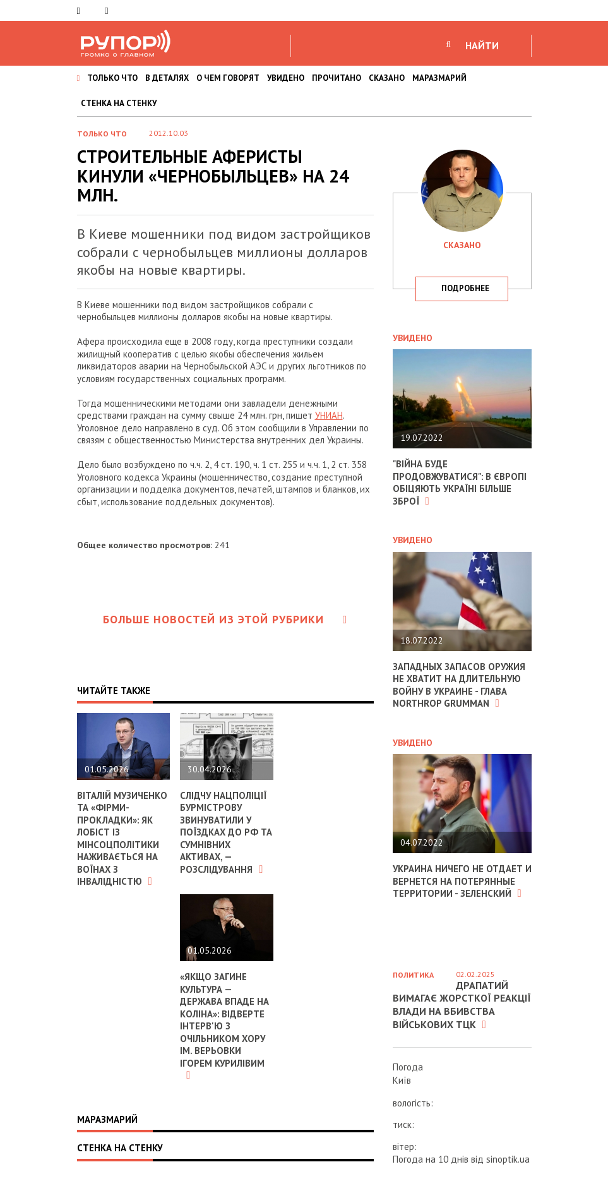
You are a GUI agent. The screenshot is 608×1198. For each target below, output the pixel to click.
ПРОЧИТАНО (336, 78)
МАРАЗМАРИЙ (439, 78)
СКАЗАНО (387, 78)
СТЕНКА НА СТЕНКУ (119, 103)
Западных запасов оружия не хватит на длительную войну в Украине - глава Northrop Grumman (460, 685)
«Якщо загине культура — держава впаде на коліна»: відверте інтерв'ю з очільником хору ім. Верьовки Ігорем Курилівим (224, 1026)
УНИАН (329, 415)
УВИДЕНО (285, 78)
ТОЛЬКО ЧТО (112, 78)
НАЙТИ (482, 45)
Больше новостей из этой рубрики (225, 619)
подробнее (465, 288)
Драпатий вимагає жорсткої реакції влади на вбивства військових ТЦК (462, 1005)
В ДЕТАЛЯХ (167, 78)
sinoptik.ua (508, 1159)
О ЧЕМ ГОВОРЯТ (227, 78)
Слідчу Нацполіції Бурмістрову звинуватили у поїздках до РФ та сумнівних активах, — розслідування (224, 832)
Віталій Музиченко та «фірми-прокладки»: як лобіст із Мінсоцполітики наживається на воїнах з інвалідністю (122, 838)
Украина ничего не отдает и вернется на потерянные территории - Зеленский (458, 881)
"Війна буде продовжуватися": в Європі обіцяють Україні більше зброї (460, 482)
